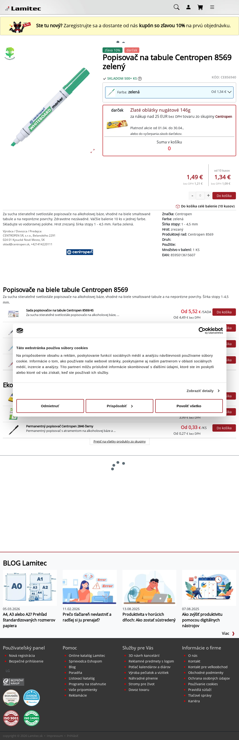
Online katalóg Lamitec (87, 655)
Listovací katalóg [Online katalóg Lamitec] (82, 678)
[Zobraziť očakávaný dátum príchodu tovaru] (140, 78)
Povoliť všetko (189, 406)
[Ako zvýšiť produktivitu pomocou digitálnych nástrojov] (209, 587)
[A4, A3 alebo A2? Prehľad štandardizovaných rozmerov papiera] (30, 587)
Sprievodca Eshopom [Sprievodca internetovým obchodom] (85, 661)
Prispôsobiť (120, 406)
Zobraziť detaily (200, 391)
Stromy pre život (142, 684)
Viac (228, 633)
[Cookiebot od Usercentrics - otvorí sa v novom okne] (202, 330)
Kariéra (194, 701)
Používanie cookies (203, 684)
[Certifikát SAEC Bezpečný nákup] (13, 681)
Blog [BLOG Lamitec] (72, 667)
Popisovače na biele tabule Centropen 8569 (65, 290)
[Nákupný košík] (200, 7)
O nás (192, 655)
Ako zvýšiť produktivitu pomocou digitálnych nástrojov (202, 620)
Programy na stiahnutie (87, 684)
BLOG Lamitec (25, 562)
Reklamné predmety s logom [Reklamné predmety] (151, 661)
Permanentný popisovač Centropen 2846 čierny (59, 426)
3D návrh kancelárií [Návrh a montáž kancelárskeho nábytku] (144, 655)
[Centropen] (79, 261)
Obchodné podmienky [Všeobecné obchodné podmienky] (205, 672)
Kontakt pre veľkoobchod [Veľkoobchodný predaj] (208, 667)
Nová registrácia (22, 655)
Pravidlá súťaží (199, 689)
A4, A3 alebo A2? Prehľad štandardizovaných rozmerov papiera (29, 620)
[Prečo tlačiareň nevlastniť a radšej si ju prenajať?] (90, 587)
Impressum (55, 736)
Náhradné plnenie (143, 678)
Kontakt (194, 661)
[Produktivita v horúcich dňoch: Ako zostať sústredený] (149, 587)
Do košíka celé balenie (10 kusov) (205, 206)
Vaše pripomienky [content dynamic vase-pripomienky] (83, 689)
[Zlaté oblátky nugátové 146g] (117, 124)
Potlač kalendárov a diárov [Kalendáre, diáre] (149, 667)
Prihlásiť (72, 736)
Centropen (223, 116)
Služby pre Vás (137, 647)
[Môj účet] (188, 7)
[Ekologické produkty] (10, 53)
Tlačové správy (199, 695)
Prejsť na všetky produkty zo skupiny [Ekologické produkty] (120, 441)
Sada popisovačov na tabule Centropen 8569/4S (60, 310)
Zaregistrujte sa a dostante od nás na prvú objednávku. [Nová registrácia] (120, 25)
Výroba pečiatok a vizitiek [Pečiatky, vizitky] (149, 672)
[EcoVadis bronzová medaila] (11, 697)
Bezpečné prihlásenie (26, 661)
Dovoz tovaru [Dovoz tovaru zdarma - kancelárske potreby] (139, 689)
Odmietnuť (50, 406)
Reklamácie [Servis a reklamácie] (78, 695)
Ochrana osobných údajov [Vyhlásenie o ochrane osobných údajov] (209, 678)
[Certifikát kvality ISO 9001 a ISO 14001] (11, 717)
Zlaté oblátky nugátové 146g (160, 110)
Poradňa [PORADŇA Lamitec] (75, 672)
